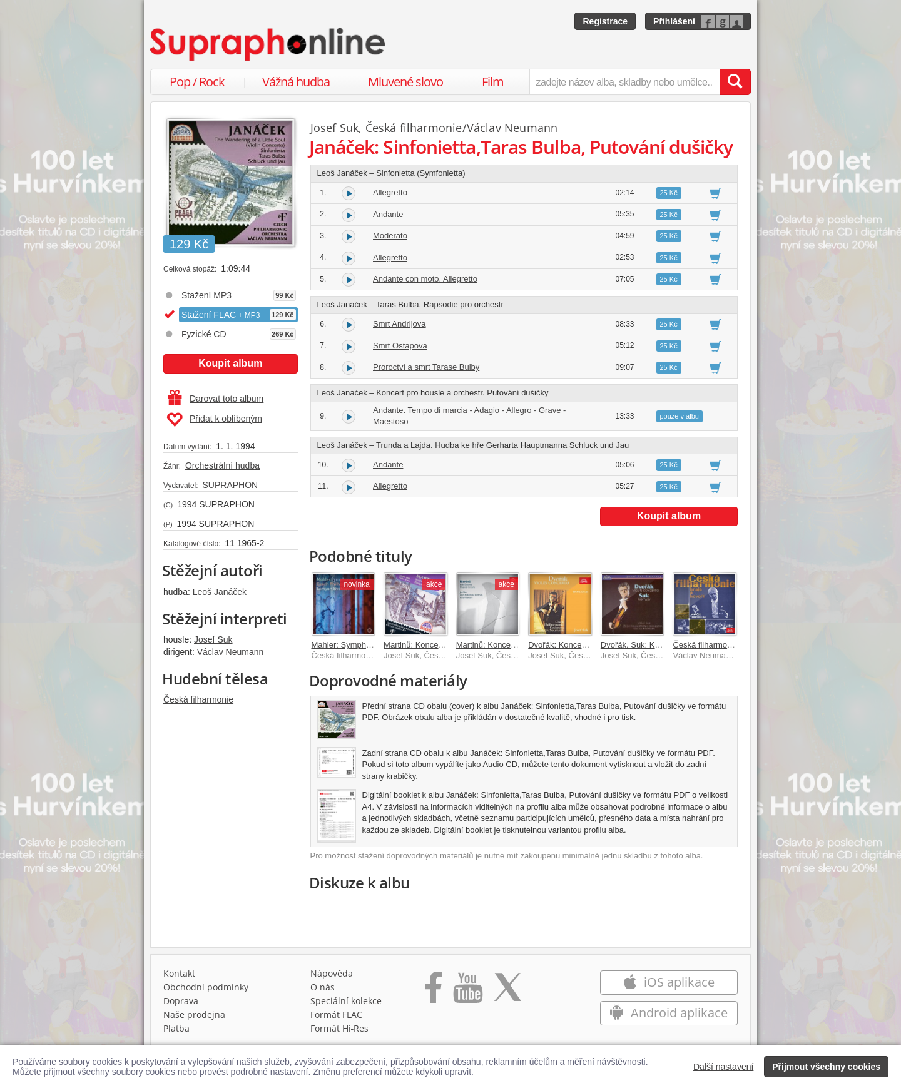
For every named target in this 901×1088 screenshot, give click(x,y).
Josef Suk (213, 639)
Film (493, 81)
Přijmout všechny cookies (826, 1067)
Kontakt (179, 973)
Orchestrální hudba (222, 465)
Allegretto (390, 192)
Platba (176, 1028)
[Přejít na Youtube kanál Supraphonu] (467, 992)
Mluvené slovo (405, 81)
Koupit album (230, 363)
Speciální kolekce (346, 1001)
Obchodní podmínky (205, 987)
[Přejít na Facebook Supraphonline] (433, 992)
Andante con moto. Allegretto (425, 278)
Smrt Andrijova (399, 323)
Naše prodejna (194, 1014)
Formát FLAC (336, 1014)
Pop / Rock (197, 81)
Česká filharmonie (198, 699)
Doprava (180, 1001)
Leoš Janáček (220, 592)
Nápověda (331, 973)
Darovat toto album (215, 398)
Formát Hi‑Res (339, 1028)
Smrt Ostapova (400, 345)
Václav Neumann (230, 652)
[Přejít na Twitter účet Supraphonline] (507, 992)
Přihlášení (674, 21)
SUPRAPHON (230, 485)
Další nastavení (723, 1067)
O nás (322, 987)
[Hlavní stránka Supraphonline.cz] (268, 44)
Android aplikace (668, 1012)
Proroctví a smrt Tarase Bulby (426, 367)
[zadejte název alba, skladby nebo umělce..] (624, 82)
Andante (388, 214)
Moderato (390, 235)
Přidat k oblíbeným (214, 419)
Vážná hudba (296, 81)
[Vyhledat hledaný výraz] (735, 82)
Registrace (605, 21)
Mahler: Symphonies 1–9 (357, 644)
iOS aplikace (669, 982)
